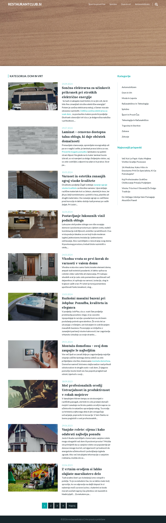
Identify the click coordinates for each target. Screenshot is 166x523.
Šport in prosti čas (96, 4)
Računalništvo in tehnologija (135, 103)
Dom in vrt (126, 4)
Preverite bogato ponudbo (74, 151)
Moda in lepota (129, 98)
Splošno (113, 4)
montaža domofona (101, 361)
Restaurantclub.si (25, 4)
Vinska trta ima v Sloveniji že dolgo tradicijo (139, 190)
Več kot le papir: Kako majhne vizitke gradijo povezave (136, 160)
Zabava (125, 131)
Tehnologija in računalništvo (135, 120)
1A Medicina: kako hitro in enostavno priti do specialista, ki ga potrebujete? (139, 170)
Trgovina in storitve (131, 125)
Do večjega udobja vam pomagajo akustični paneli (138, 199)
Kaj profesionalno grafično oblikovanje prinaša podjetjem (136, 181)
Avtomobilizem (142, 4)
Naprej (72, 505)
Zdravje (125, 136)
